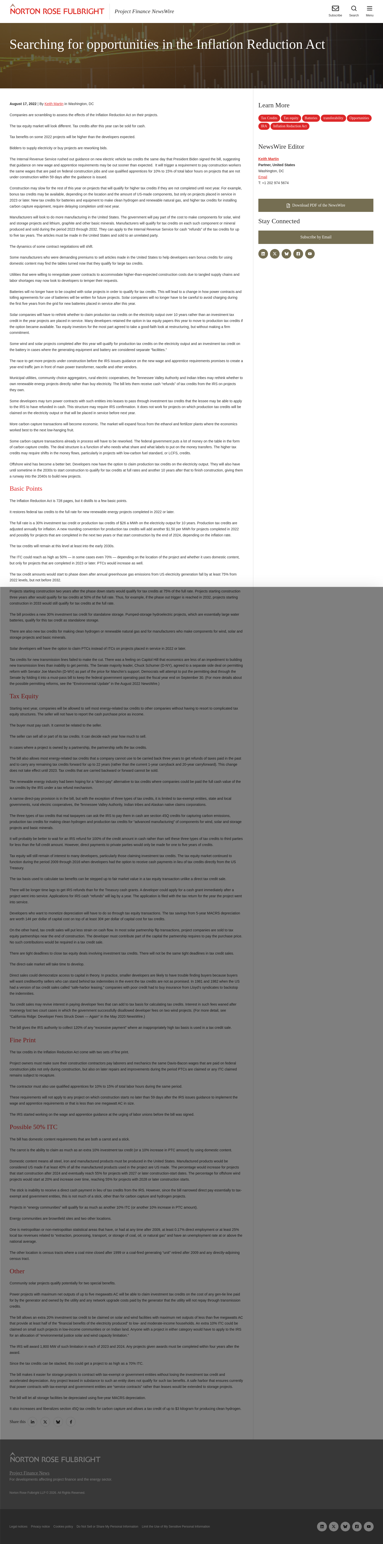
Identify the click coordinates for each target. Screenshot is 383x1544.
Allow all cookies (117, 1528)
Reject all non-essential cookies (266, 1528)
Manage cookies (191, 1528)
